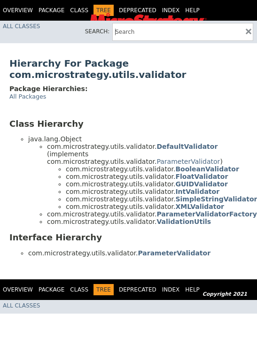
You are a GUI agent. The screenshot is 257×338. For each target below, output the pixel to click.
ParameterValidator (188, 161)
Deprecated (137, 10)
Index (171, 10)
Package (51, 10)
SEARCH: (97, 31)
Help (192, 10)
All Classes (21, 26)
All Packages (27, 96)
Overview (18, 10)
